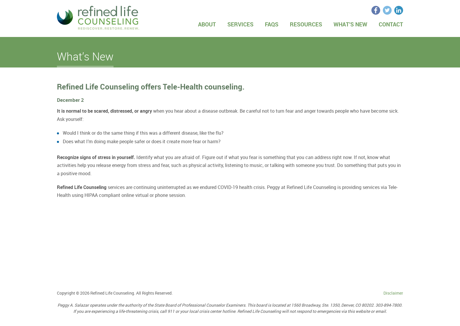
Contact (391, 24)
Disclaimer (393, 293)
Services (240, 24)
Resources (306, 24)
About (207, 24)
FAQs (271, 24)
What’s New (350, 24)
